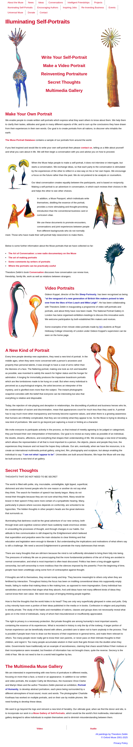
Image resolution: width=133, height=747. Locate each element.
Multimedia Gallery (64, 90)
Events (112, 7)
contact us (86, 147)
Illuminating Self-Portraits (20, 7)
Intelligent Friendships (78, 2)
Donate (31, 12)
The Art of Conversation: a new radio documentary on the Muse (42, 253)
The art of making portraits (22, 257)
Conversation (36, 272)
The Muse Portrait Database (20, 140)
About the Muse (15, 2)
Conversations (55, 2)
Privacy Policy (121, 743)
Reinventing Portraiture (64, 74)
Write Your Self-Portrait (64, 57)
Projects (98, 2)
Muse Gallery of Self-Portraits (49, 713)
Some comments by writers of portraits (29, 261)
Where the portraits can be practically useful (32, 266)
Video (40, 728)
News (31, 2)
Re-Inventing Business (92, 7)
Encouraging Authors (47, 7)
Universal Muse (15, 12)
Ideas (41, 2)
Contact (43, 12)
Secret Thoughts (64, 82)
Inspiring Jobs (70, 7)
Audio (93, 728)
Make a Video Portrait (64, 65)
